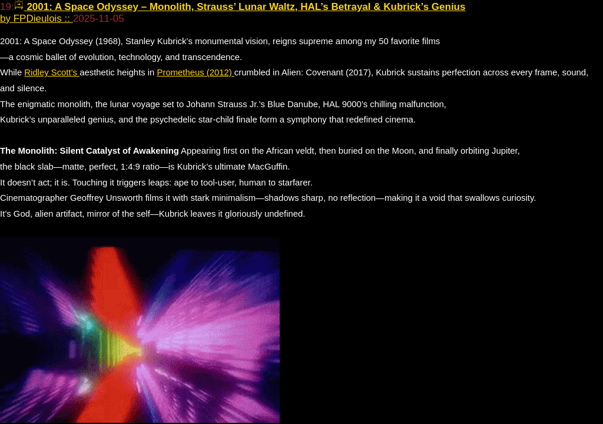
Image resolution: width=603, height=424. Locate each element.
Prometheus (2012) (195, 72)
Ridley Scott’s (51, 72)
